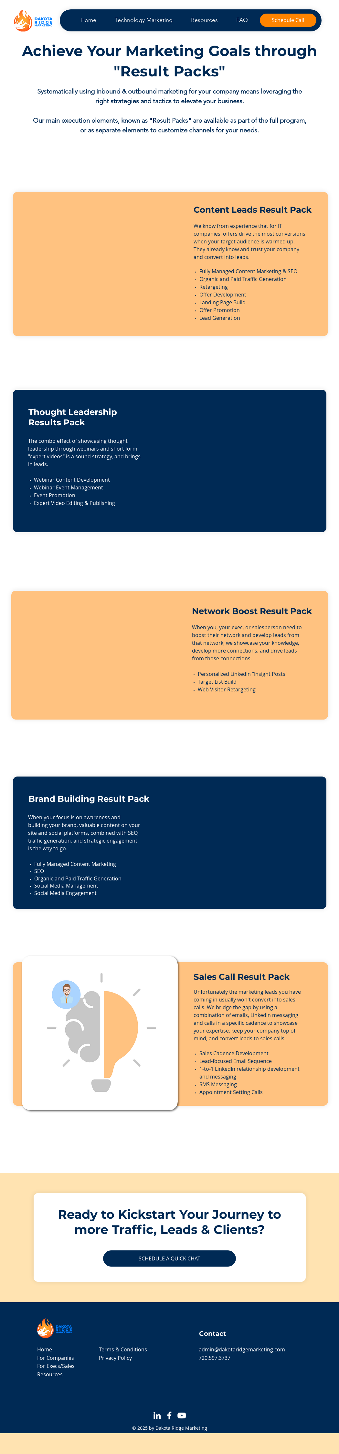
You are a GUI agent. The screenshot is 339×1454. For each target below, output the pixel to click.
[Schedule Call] (288, 20)
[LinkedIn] (157, 1415)
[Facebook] (169, 1415)
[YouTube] (181, 1415)
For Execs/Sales (56, 1366)
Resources (50, 1374)
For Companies (55, 1357)
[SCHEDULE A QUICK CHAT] (169, 1258)
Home (44, 1349)
